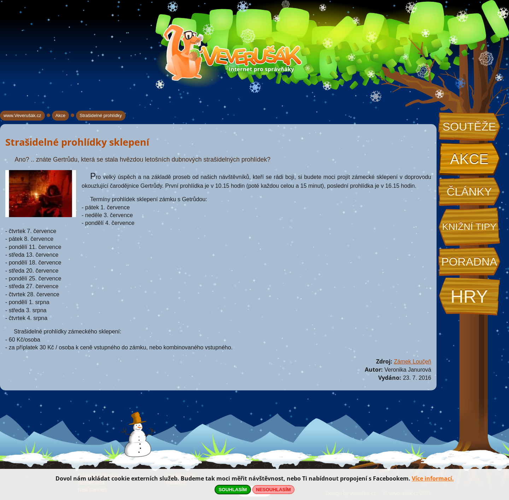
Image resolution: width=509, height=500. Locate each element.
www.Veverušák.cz (22, 115)
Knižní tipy (469, 226)
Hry (469, 296)
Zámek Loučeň (412, 362)
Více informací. (433, 478)
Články (469, 191)
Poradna (469, 261)
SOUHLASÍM (232, 489)
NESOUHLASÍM (273, 489)
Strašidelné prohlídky (101, 115)
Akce (469, 159)
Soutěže (469, 126)
